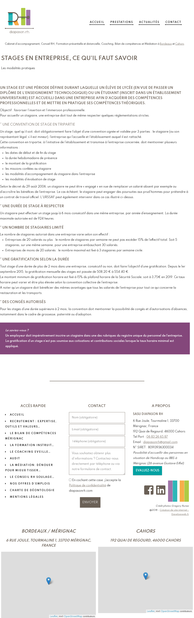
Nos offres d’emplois (30, 483)
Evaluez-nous (147, 470)
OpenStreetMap (73, 616)
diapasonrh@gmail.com (160, 442)
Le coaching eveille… (30, 452)
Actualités (154, 21)
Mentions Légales (27, 497)
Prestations (126, 21)
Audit (15, 458)
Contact (178, 21)
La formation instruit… (32, 445)
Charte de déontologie (32, 490)
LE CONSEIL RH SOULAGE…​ (32, 477)
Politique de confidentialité (87, 485)
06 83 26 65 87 (157, 436)
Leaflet (54, 616)
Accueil (102, 21)
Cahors (179, 44)
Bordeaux (166, 44)
